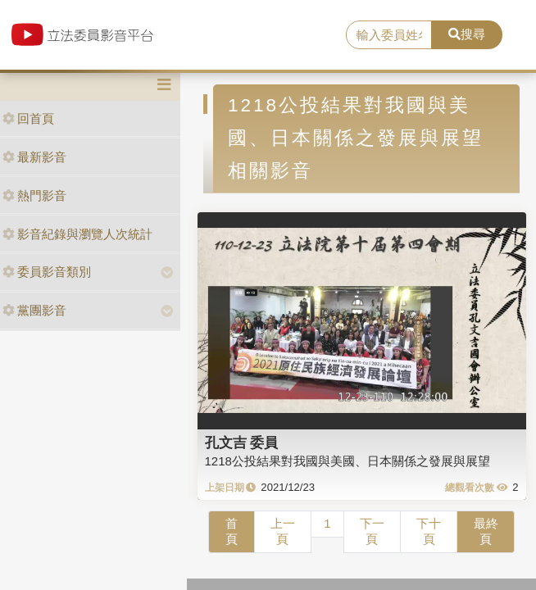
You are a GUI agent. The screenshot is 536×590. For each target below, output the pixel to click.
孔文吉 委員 (242, 442)
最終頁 (486, 531)
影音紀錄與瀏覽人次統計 (77, 234)
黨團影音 (34, 310)
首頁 (231, 531)
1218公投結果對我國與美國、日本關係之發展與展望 (347, 461)
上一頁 (282, 531)
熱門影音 (34, 195)
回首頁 (28, 118)
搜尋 (466, 34)
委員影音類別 (46, 272)
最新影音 (34, 157)
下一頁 (372, 531)
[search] (389, 35)
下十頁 (428, 531)
